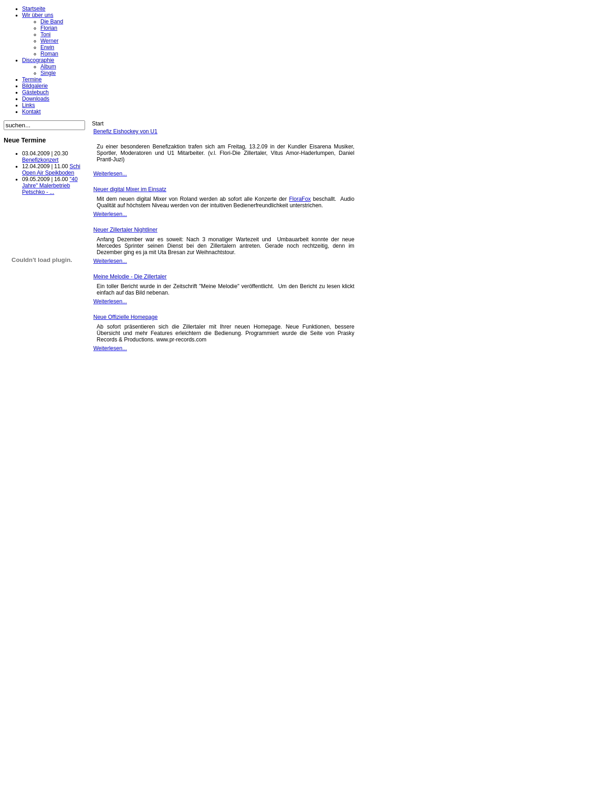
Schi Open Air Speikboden (51, 169)
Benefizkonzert (40, 160)
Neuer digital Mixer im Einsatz (129, 189)
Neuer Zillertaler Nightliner (125, 230)
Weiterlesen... (110, 173)
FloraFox (300, 199)
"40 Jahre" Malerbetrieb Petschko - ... (50, 185)
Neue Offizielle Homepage (125, 317)
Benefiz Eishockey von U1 (125, 131)
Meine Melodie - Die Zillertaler (129, 276)
